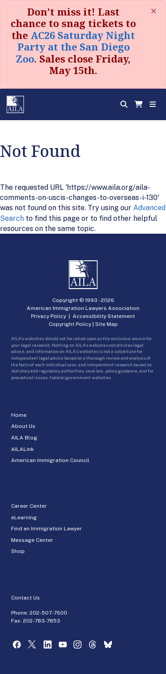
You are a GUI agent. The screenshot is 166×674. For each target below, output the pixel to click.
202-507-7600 (48, 613)
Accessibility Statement (104, 316)
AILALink (22, 449)
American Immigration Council (50, 460)
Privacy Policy (48, 316)
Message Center (32, 540)
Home (19, 415)
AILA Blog (24, 438)
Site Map (106, 324)
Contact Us (25, 598)
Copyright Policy (70, 324)
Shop (18, 551)
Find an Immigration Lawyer (46, 528)
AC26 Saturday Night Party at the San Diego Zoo (75, 46)
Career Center (29, 506)
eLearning (24, 517)
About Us (23, 426)
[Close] (154, 11)
